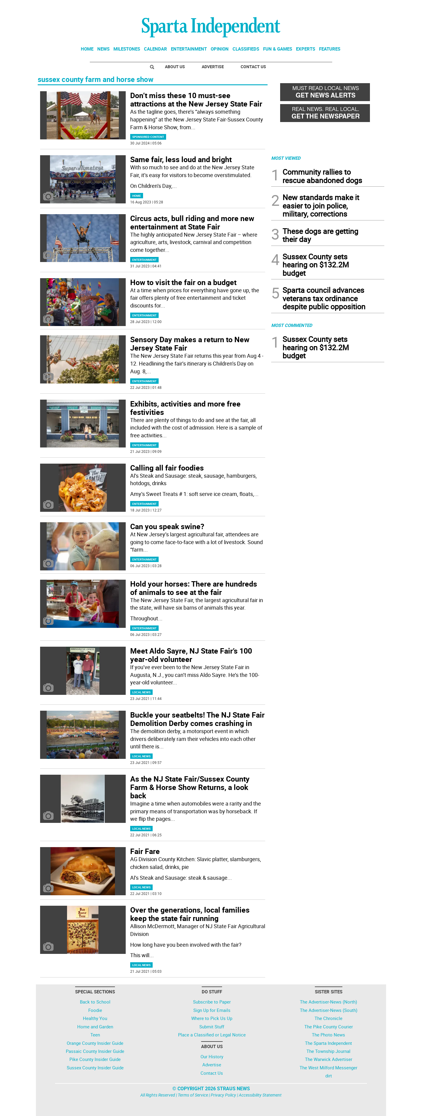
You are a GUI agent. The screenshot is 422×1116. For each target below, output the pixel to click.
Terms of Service (193, 1095)
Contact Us (253, 66)
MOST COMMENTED (291, 325)
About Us (175, 66)
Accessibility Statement (260, 1095)
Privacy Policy (223, 1095)
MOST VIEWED (285, 158)
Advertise (213, 66)
